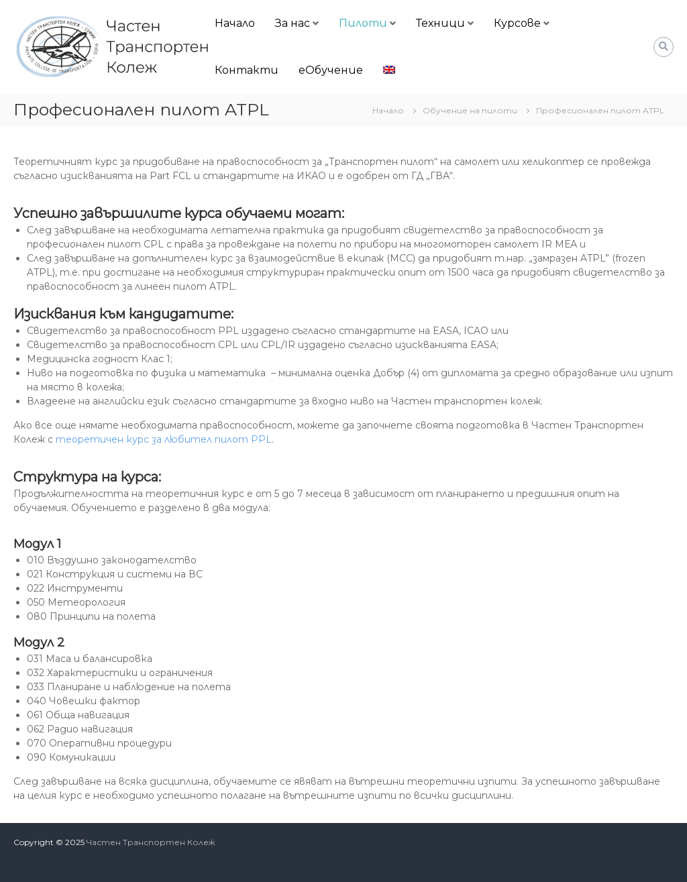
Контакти (246, 70)
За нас (292, 23)
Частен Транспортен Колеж (151, 842)
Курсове (517, 23)
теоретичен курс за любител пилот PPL (164, 439)
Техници (440, 23)
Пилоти (363, 23)
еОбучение (331, 70)
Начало (235, 23)
